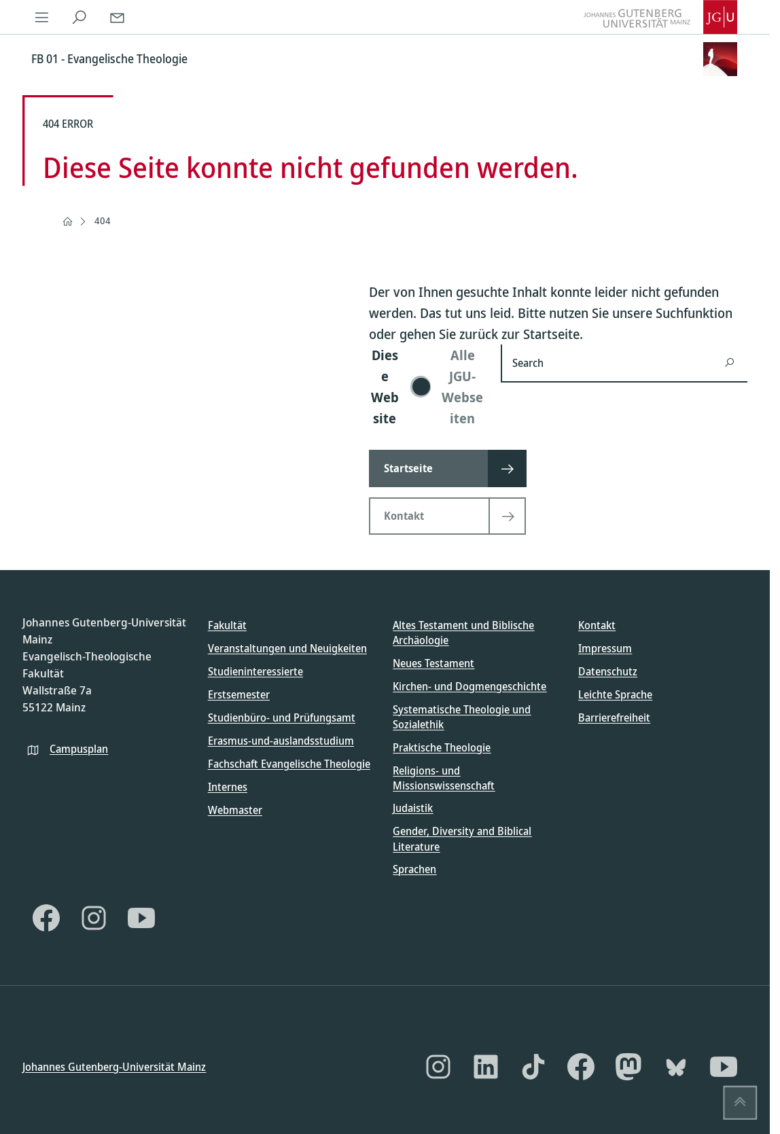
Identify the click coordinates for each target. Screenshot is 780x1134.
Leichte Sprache (615, 694)
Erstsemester (239, 694)
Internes (227, 786)
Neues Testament (433, 662)
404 (102, 220)
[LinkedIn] (485, 1066)
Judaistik (413, 807)
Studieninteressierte (255, 671)
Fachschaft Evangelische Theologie (289, 763)
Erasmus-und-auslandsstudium (281, 740)
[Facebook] (46, 918)
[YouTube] (141, 918)
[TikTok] (533, 1066)
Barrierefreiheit (614, 717)
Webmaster (235, 809)
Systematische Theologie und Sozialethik (462, 716)
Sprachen (414, 869)
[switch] (426, 386)
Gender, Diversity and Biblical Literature (462, 838)
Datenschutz (607, 671)
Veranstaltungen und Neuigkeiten (287, 648)
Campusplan (79, 748)
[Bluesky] (676, 1066)
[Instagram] (93, 918)
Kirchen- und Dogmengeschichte (469, 685)
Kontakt (597, 625)
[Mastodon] (628, 1066)
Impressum (605, 648)
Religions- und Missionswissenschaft (444, 777)
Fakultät (227, 625)
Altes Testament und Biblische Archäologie (463, 633)
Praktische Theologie (442, 746)
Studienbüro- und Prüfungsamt (281, 717)
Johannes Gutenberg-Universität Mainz (114, 1066)
